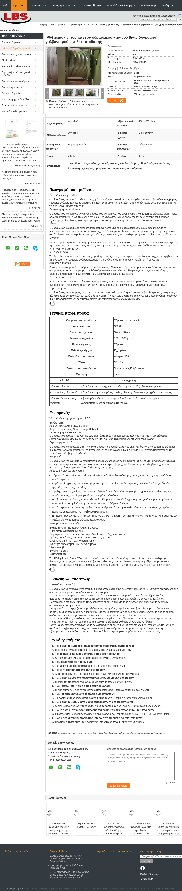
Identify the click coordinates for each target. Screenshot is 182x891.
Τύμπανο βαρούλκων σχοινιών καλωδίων (16, 74)
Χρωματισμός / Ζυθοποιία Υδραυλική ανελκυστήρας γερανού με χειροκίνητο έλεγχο (168, 828)
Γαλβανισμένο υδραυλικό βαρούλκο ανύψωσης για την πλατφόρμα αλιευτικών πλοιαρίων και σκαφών (59, 830)
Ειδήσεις (168, 5)
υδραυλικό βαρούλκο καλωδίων (113, 733)
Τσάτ (118, 100)
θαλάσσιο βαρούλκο (11, 93)
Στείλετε (146, 861)
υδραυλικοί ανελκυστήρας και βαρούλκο (77, 733)
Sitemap (153, 874)
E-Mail (143, 874)
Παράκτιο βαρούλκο (11, 42)
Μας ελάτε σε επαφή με (121, 5)
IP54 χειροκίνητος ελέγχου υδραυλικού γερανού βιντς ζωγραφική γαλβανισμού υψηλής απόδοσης (73, 104)
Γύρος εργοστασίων (64, 5)
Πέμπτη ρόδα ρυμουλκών (14, 105)
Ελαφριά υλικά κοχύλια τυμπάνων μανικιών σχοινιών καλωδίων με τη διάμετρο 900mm (66, 859)
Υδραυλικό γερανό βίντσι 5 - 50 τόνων (86, 825)
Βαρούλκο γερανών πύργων (15, 81)
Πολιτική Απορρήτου (15, 888)
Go (179, 19)
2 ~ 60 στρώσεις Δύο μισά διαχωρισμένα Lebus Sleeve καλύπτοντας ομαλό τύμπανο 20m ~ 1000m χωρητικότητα (69, 875)
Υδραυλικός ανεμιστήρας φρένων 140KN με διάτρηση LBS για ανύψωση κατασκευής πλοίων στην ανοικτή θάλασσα (113, 831)
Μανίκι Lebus (8, 60)
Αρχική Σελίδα (47, 24)
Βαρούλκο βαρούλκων (12, 87)
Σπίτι (5, 5)
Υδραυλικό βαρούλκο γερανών (83, 24)
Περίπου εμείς (38, 5)
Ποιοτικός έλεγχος (91, 5)
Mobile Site (146, 879)
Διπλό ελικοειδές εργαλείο (14, 111)
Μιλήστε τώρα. (149, 5)
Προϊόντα (19, 5)
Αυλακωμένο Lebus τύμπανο (16, 66)
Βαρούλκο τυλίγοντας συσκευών (17, 54)
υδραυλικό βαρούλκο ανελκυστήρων (147, 733)
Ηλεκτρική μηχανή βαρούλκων (16, 99)
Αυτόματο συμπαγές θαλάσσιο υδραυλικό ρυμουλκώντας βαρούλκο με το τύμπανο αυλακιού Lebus (141, 831)
